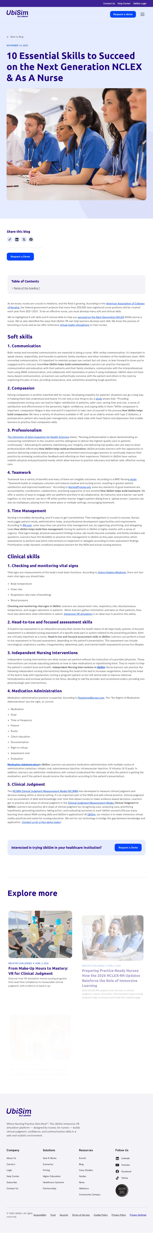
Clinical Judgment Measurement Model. (95, 782)
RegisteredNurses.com (95, 686)
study (102, 413)
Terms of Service (81, 1214)
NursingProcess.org (84, 494)
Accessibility (40, 1214)
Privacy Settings (138, 1214)
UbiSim (95, 793)
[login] (109, 3)
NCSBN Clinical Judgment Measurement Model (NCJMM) (53, 771)
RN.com (36, 529)
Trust (53, 1214)
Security (64, 1214)
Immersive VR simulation (83, 609)
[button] (142, 14)
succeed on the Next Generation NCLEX (104, 339)
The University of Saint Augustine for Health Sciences (47, 448)
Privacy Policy (119, 1214)
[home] (17, 14)
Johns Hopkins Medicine (114, 572)
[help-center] (124, 3)
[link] (19, 1113)
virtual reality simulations (79, 346)
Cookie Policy (101, 1214)
